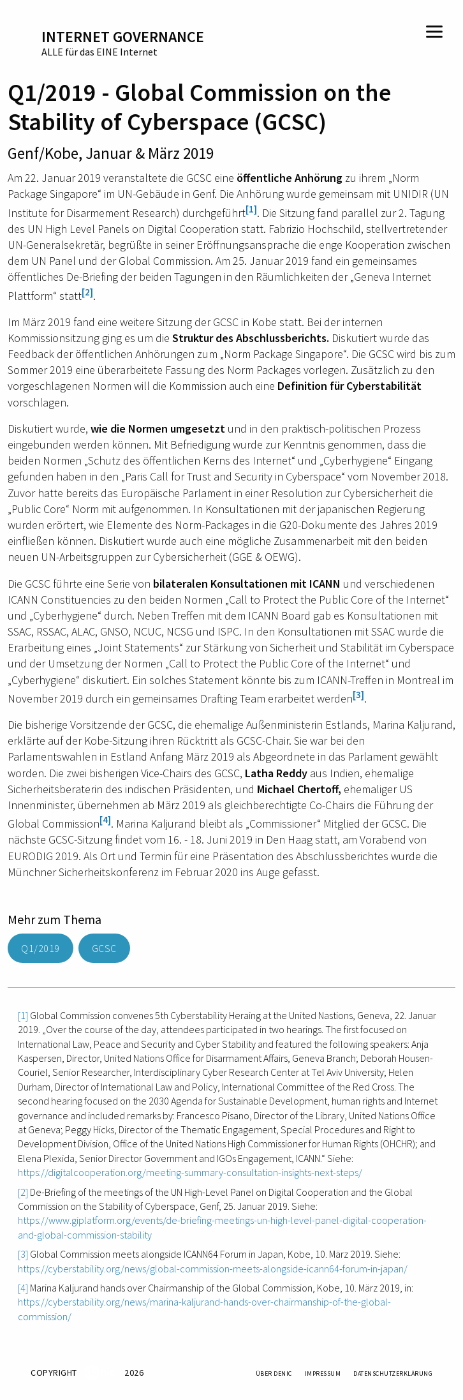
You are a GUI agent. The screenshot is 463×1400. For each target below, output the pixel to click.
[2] (87, 292)
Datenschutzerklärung (392, 1373)
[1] (251, 209)
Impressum (323, 1373)
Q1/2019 (40, 948)
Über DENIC (274, 1373)
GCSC (104, 948)
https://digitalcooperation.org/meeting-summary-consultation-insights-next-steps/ (190, 1172)
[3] (358, 695)
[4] (105, 820)
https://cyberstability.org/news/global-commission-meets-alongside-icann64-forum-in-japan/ (213, 1268)
